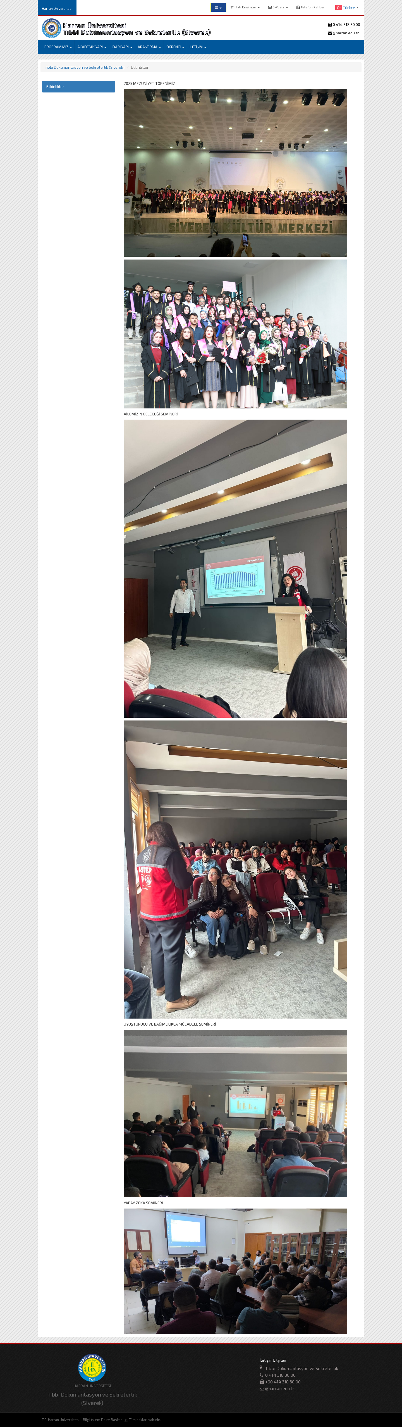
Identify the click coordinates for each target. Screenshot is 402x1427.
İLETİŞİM (198, 47)
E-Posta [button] (278, 7)
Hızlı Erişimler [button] (245, 7)
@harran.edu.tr (345, 32)
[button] (218, 7)
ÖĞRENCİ (175, 47)
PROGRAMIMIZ (58, 47)
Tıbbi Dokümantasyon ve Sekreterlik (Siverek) (85, 67)
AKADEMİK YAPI (91, 47)
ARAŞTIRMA (149, 47)
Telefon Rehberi (311, 7)
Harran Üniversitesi (57, 8)
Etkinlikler (55, 86)
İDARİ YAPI (122, 47)
